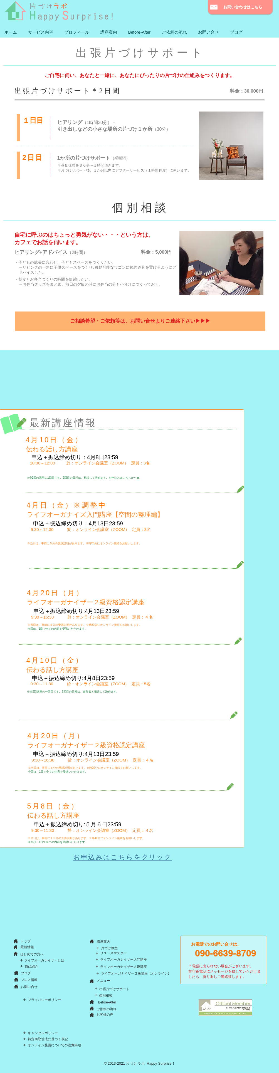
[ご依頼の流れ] (107, 1009)
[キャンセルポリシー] (43, 1033)
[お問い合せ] (29, 987)
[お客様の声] (105, 1014)
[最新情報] (27, 947)
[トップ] (26, 941)
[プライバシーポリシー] (44, 1000)
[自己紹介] (31, 966)
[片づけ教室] (109, 948)
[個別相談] (105, 996)
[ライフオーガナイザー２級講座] (123, 967)
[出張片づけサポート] (114, 989)
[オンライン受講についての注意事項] (54, 1045)
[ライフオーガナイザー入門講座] (123, 959)
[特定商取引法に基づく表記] (48, 1039)
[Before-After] (107, 1002)
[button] (41, 32)
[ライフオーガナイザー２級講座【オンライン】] (136, 973)
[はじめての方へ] (32, 954)
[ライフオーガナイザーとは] (44, 960)
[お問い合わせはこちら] (239, 7)
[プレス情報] (29, 980)
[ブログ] (26, 973)
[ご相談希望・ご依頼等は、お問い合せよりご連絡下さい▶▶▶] (140, 321)
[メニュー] (103, 980)
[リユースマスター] (113, 953)
